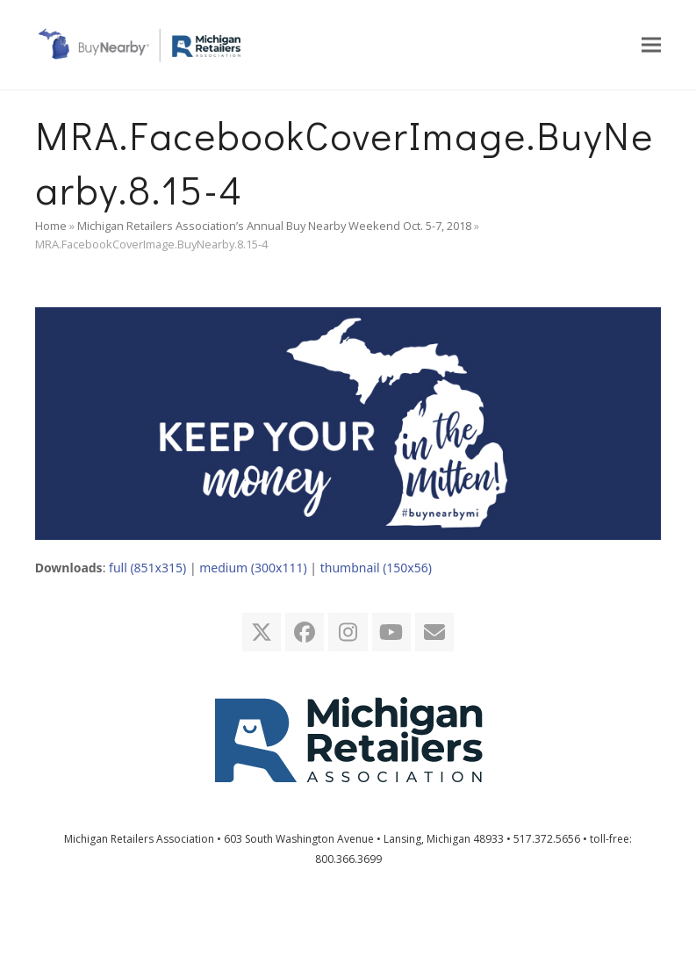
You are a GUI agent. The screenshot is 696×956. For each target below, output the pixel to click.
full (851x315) (147, 567)
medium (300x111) (252, 567)
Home (51, 226)
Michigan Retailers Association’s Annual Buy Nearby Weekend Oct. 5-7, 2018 (274, 226)
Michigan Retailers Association (139, 838)
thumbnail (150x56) (376, 567)
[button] (651, 44)
